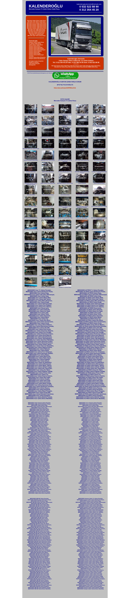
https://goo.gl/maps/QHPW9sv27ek (65, 88)
